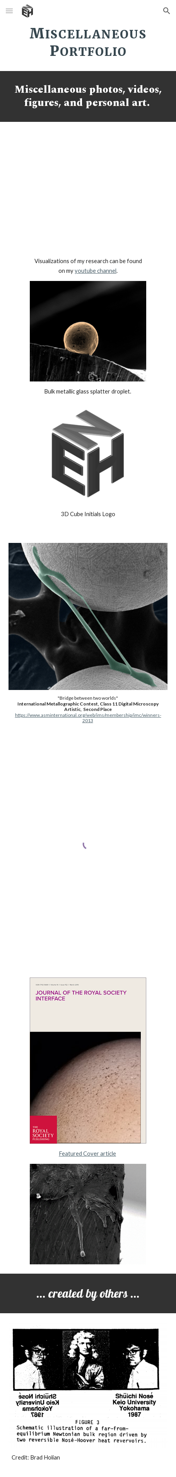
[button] (9, 10)
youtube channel (95, 270)
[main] (88, 41)
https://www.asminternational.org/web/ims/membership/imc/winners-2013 (88, 717)
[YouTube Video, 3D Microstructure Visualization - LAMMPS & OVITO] (88, 191)
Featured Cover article (87, 1153)
